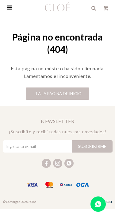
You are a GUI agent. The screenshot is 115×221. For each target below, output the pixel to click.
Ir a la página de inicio (57, 93)
